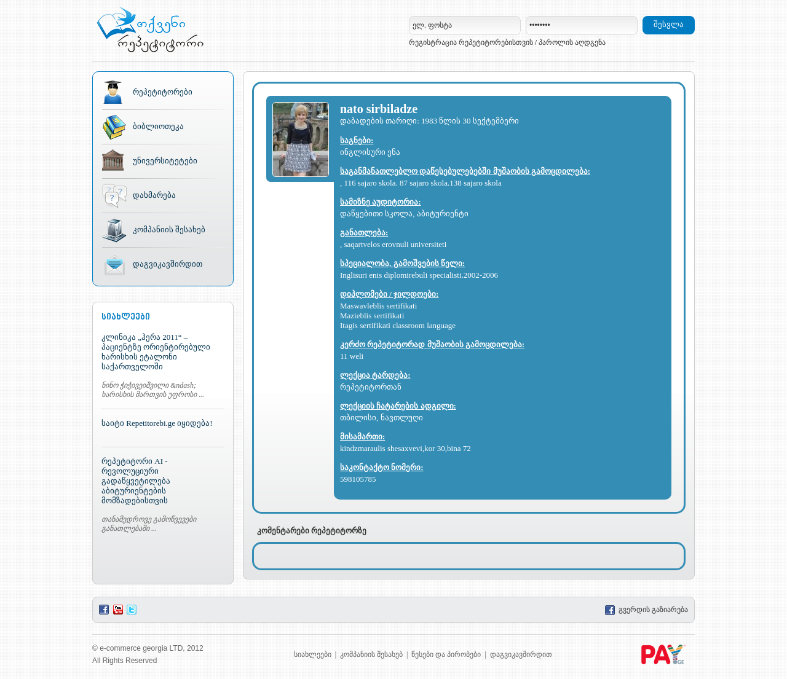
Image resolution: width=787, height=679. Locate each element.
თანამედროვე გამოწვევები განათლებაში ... (148, 524)
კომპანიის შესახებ (169, 229)
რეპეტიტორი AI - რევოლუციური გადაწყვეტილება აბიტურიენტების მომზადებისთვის (135, 481)
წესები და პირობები (446, 654)
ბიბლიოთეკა (158, 126)
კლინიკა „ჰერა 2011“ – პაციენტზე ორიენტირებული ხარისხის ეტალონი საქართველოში (155, 351)
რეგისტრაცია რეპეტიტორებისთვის (471, 42)
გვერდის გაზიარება (646, 609)
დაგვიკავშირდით (167, 264)
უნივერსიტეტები (165, 160)
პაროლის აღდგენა (572, 42)
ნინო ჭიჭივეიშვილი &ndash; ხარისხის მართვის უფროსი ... (152, 390)
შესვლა (669, 24)
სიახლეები (312, 654)
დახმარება (154, 195)
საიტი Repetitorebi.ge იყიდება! (157, 423)
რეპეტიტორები (162, 91)
